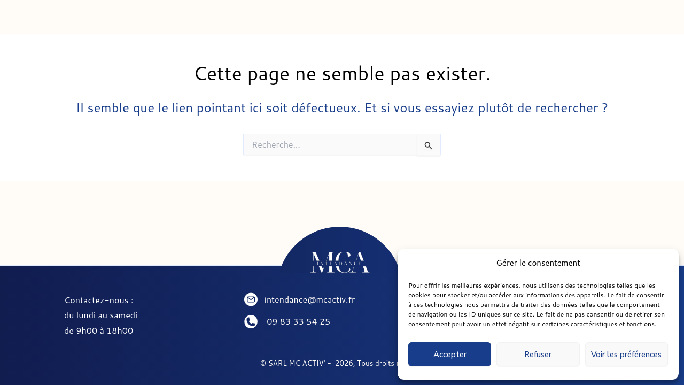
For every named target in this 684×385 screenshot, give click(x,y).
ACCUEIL (96, 21)
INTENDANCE (186, 21)
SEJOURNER (394, 21)
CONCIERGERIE (292, 21)
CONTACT (482, 21)
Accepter (450, 354)
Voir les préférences (626, 354)
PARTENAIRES (575, 21)
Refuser (537, 354)
